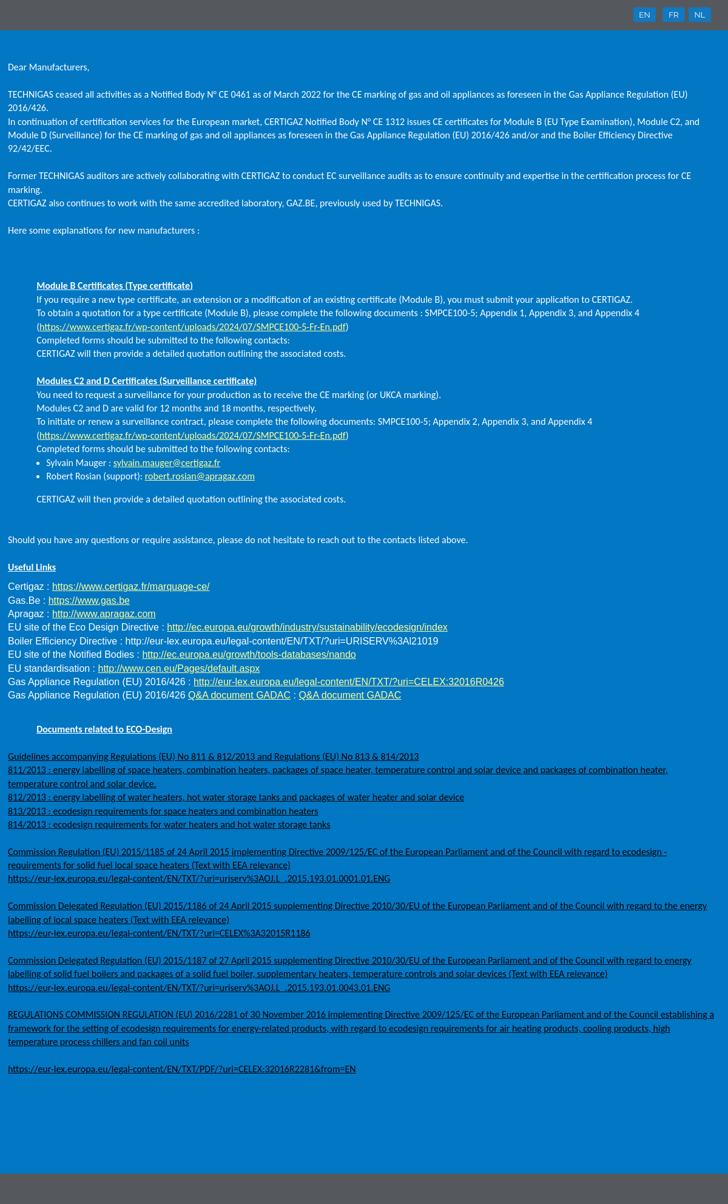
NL (699, 14)
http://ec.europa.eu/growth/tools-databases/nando (249, 654)
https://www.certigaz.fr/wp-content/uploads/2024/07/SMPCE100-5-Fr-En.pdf (192, 327)
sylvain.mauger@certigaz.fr (166, 462)
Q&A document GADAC (239, 695)
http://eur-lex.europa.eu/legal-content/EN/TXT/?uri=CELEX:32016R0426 (349, 682)
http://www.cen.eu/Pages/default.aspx (179, 668)
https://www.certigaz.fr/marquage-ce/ (131, 586)
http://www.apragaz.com (104, 614)
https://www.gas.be (89, 600)
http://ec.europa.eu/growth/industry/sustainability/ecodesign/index (307, 627)
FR (674, 14)
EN (644, 14)
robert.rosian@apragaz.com (200, 476)
